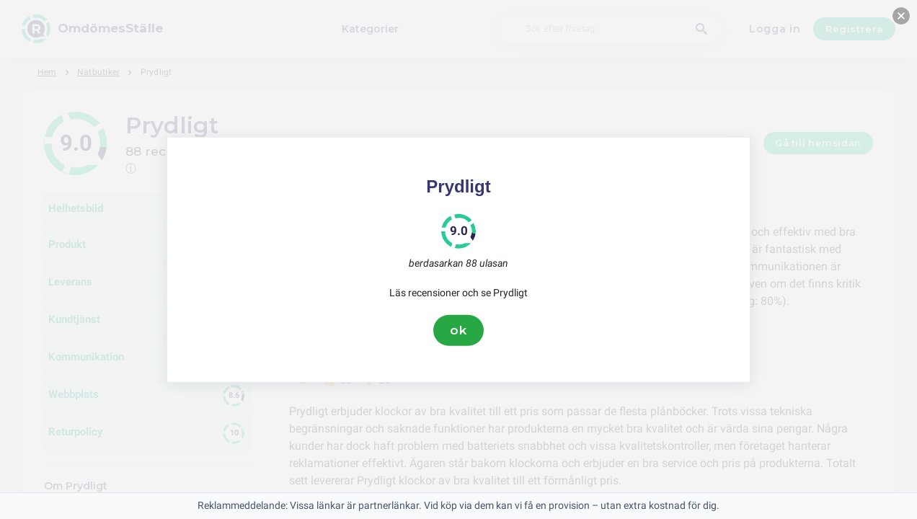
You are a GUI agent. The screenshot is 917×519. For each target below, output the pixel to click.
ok (458, 330)
